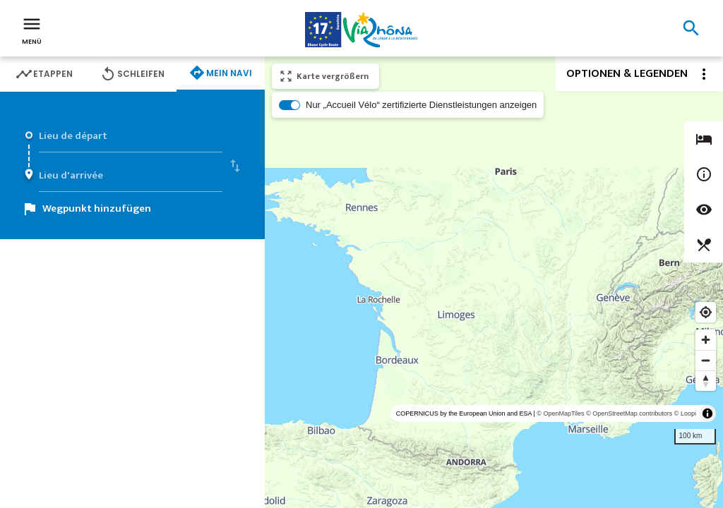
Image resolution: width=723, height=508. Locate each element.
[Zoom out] (705, 360)
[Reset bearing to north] (705, 380)
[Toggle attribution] (707, 413)
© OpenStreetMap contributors (629, 413)
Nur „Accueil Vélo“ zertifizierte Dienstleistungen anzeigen (421, 104)
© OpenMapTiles (560, 413)
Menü (31, 29)
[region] (494, 282)
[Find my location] (705, 312)
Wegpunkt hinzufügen (96, 208)
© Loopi (685, 413)
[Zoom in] (705, 339)
